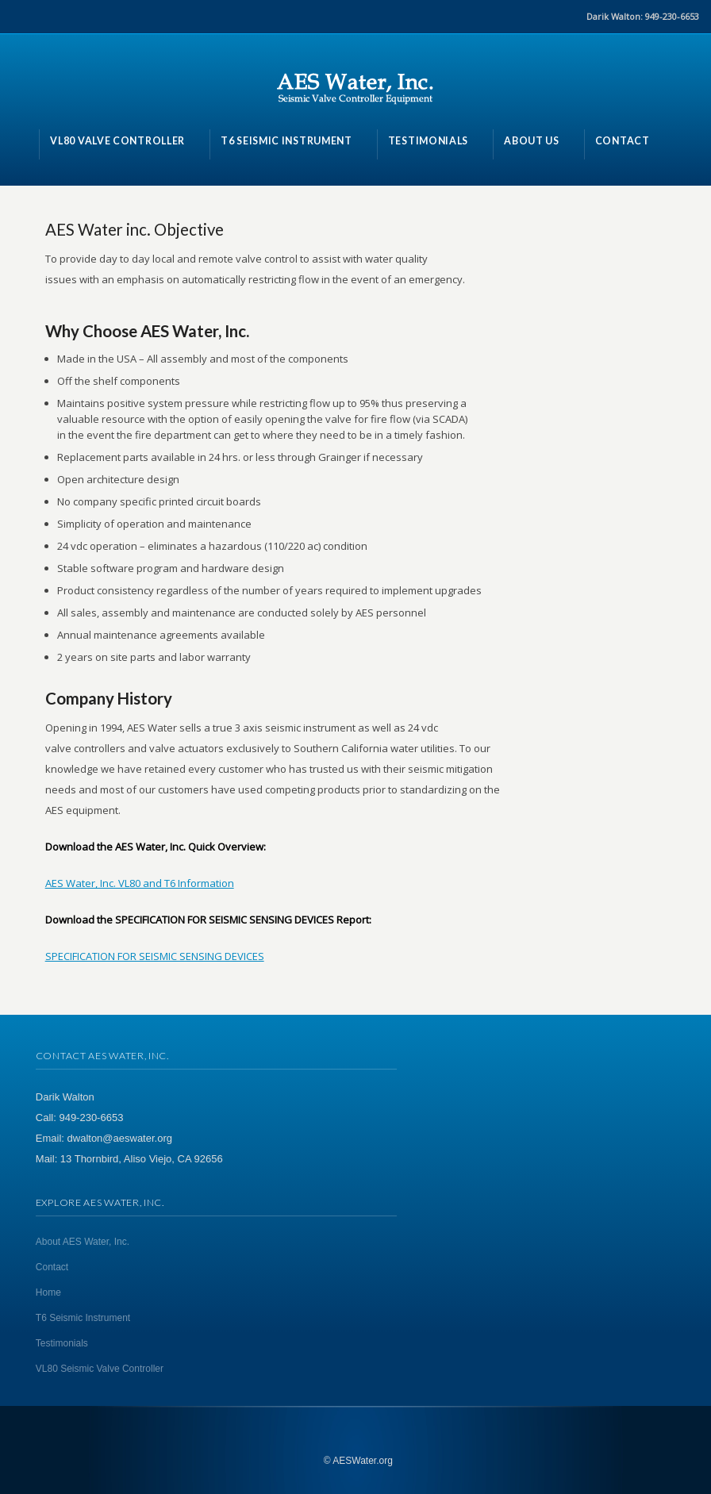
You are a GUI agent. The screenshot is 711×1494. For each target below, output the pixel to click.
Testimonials (62, 1343)
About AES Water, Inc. (82, 1241)
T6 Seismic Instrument (83, 1317)
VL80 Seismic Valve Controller (99, 1368)
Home (48, 1292)
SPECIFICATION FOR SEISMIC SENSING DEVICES (154, 956)
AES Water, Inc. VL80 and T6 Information (139, 883)
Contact (52, 1267)
